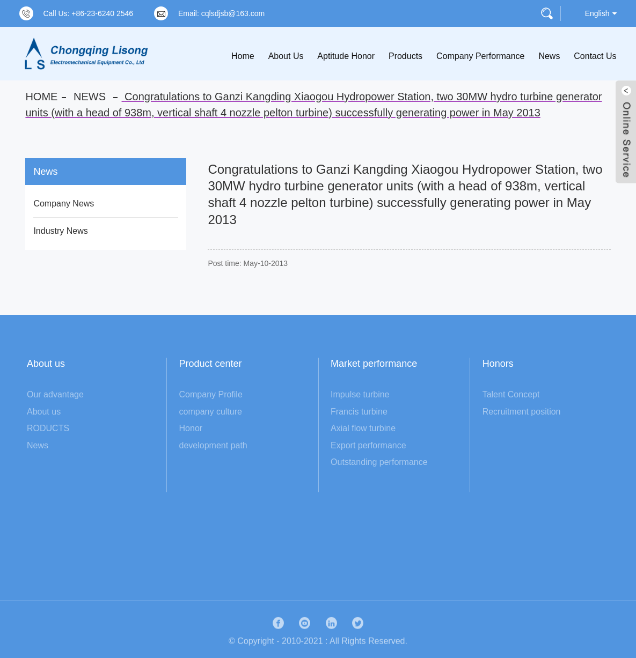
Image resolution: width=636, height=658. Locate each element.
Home (242, 56)
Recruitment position (522, 411)
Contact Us (595, 56)
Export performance (368, 445)
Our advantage (55, 394)
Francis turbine (359, 411)
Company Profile (211, 394)
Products (405, 56)
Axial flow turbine (363, 428)
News (549, 56)
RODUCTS (48, 428)
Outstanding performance (379, 462)
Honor (191, 428)
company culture (210, 411)
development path (213, 445)
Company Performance (480, 56)
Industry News (60, 230)
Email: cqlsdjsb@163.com (221, 13)
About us (44, 411)
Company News (63, 203)
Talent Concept (511, 394)
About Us (286, 56)
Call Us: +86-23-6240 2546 (88, 13)
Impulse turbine (360, 394)
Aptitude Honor (346, 56)
